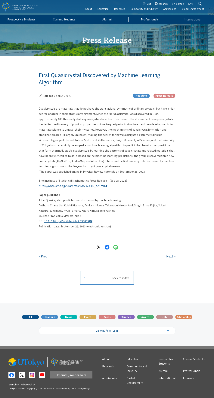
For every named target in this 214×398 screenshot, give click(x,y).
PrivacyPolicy (28, 384)
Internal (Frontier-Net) (71, 375)
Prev (44, 256)
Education (105, 10)
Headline (49, 317)
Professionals (150, 19)
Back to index (120, 278)
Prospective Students (21, 19)
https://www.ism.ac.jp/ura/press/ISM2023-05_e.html (71, 186)
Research (122, 10)
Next (169, 256)
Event (87, 317)
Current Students (64, 19)
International (192, 19)
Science (126, 317)
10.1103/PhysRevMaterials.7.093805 (66, 221)
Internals (188, 378)
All (30, 317)
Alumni (107, 19)
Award (145, 317)
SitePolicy (13, 384)
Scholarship (183, 317)
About (91, 10)
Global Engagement (195, 10)
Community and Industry (146, 10)
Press (107, 317)
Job (164, 317)
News (68, 317)
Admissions (172, 10)
